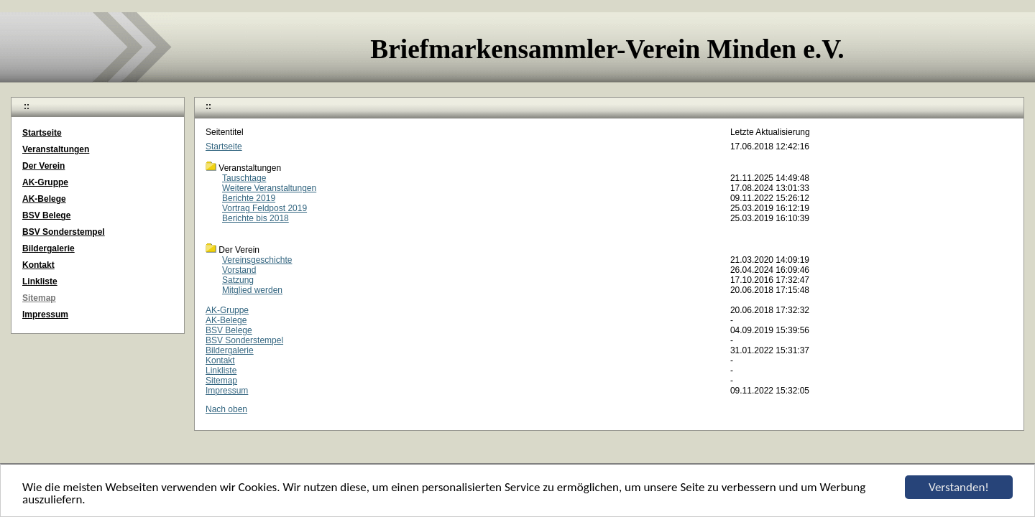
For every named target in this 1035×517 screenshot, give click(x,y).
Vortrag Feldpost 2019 (264, 208)
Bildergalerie (230, 350)
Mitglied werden (252, 290)
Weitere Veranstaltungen (269, 188)
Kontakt (220, 360)
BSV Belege (229, 330)
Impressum (227, 391)
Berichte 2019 (248, 198)
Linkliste (221, 370)
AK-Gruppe (227, 310)
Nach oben (226, 409)
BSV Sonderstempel (244, 340)
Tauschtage (244, 178)
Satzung (238, 280)
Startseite (224, 146)
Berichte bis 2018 (255, 218)
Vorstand (239, 270)
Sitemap (221, 381)
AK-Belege (226, 320)
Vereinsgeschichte (257, 260)
